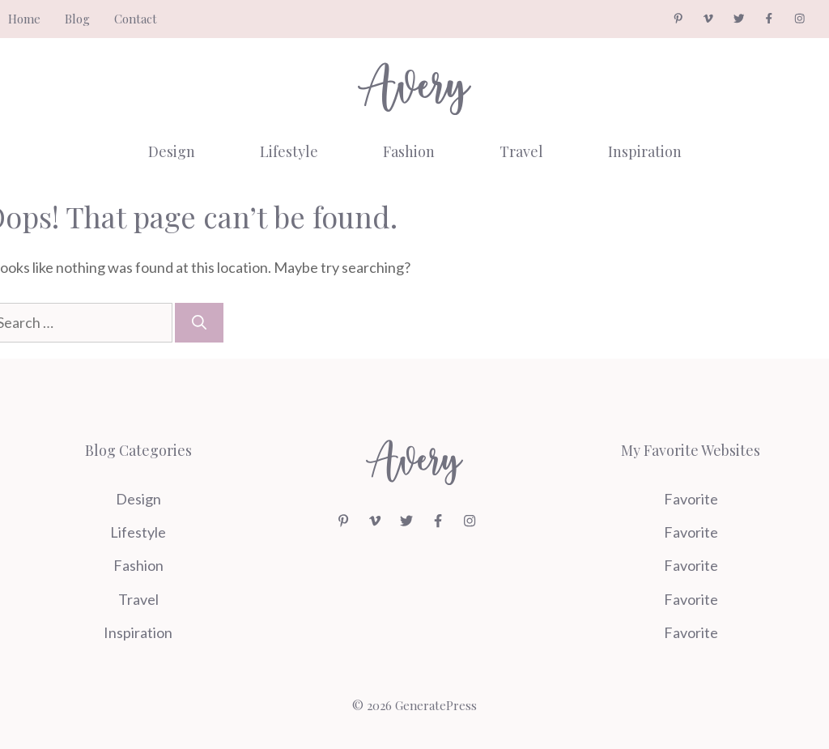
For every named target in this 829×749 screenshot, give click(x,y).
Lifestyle (289, 151)
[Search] (199, 323)
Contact (135, 19)
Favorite (691, 499)
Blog (77, 19)
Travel (521, 151)
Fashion (409, 151)
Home (24, 19)
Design (171, 151)
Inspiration (645, 151)
